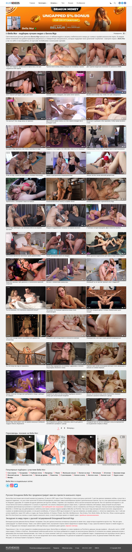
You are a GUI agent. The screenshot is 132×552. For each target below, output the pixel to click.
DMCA (97, 548)
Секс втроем (12, 473)
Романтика (54, 475)
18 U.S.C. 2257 (87, 548)
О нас (77, 548)
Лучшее (70, 3)
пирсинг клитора (71, 526)
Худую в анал (118, 475)
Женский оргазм (13, 475)
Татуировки (23, 473)
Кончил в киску (79, 475)
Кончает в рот (106, 475)
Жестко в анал (93, 475)
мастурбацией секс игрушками (52, 507)
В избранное (81, 3)
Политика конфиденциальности (40, 548)
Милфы (10, 477)
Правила (56, 548)
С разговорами (66, 475)
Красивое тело (27, 475)
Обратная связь (67, 548)
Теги (62, 3)
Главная (32, 3)
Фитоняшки (97, 473)
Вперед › (71, 428)
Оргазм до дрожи (41, 475)
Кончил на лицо (84, 473)
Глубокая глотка (36, 473)
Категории (42, 3)
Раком (58, 473)
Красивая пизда (119, 473)
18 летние (107, 473)
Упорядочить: (118, 33)
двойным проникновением (89, 515)
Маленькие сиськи (69, 473)
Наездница (48, 473)
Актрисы (54, 3)
